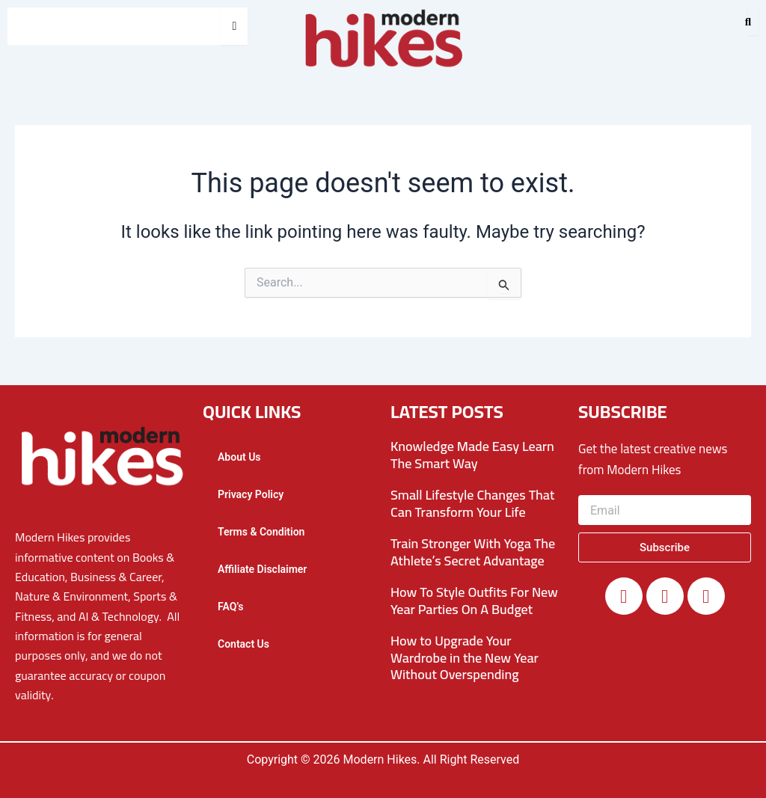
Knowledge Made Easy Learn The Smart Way (472, 455)
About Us (239, 457)
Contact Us (243, 644)
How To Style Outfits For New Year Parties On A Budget (474, 600)
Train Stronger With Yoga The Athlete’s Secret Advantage (472, 552)
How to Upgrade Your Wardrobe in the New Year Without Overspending (464, 657)
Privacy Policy (251, 494)
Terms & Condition (261, 532)
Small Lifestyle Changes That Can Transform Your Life (472, 503)
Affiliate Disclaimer (262, 569)
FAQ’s (230, 607)
